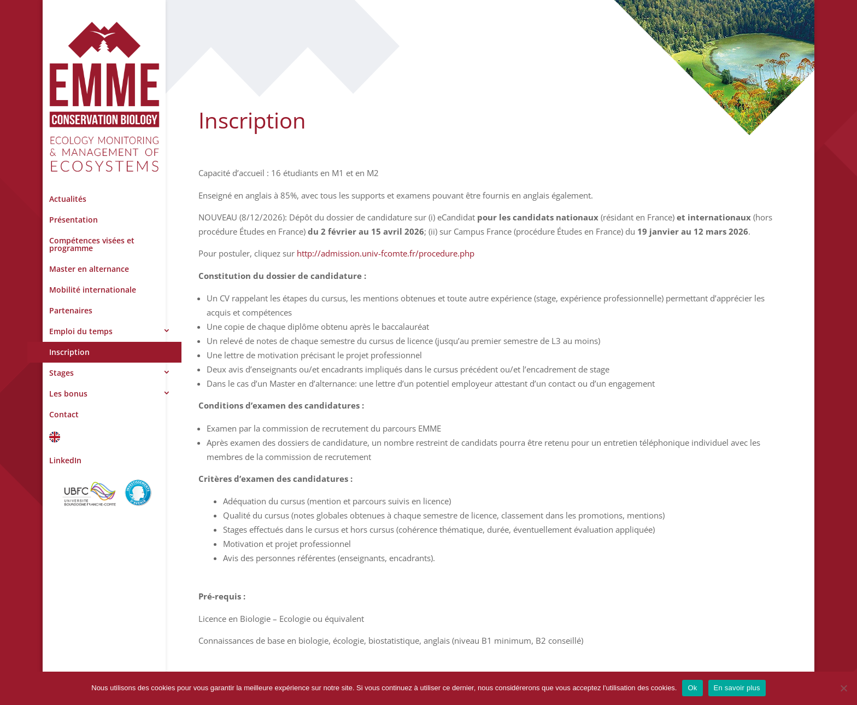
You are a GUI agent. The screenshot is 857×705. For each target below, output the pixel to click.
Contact (64, 414)
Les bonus (68, 393)
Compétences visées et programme (91, 244)
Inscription (69, 352)
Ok (692, 688)
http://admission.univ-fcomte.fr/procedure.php (385, 253)
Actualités (67, 199)
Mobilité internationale (92, 289)
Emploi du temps (81, 331)
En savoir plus (737, 688)
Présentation (73, 219)
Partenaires (70, 310)
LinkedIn (65, 460)
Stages (61, 373)
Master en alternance (89, 269)
